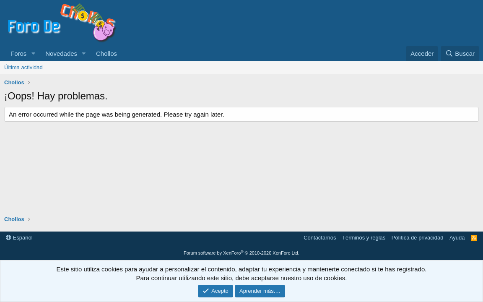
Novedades (61, 53)
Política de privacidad (418, 237)
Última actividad (23, 67)
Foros (18, 53)
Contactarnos (320, 237)
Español (19, 237)
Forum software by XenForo (241, 252)
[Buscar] (460, 53)
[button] (33, 53)
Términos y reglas (363, 237)
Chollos (106, 53)
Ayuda (457, 237)
